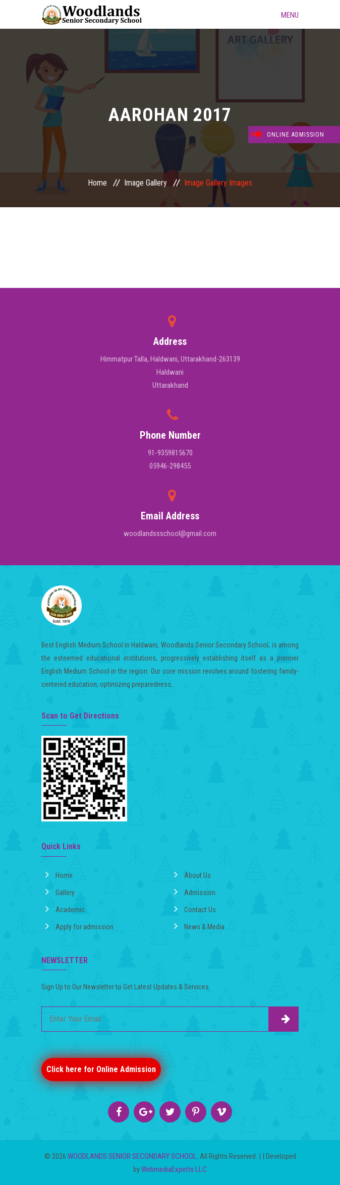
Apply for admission (79, 926)
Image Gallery (145, 183)
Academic (65, 909)
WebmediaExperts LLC (174, 1169)
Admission (194, 891)
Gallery (60, 891)
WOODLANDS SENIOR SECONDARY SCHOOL (132, 1156)
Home (97, 183)
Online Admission (295, 134)
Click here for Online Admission (101, 1069)
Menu (282, 14)
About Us (192, 874)
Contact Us (195, 909)
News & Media (199, 926)
